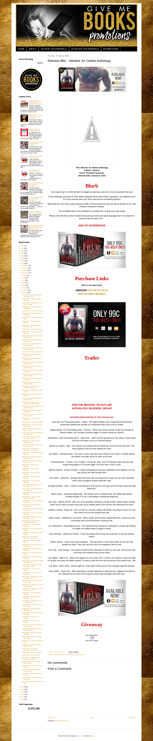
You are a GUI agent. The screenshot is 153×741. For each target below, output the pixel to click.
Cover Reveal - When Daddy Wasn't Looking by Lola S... (32, 517)
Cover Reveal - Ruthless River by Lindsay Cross (31, 505)
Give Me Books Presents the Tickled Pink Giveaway (36, 184)
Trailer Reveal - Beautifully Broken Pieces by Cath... (31, 326)
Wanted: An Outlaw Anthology (76, 654)
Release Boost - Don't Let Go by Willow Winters (31, 662)
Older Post (132, 717)
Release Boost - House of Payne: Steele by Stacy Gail (35, 116)
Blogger (92, 736)
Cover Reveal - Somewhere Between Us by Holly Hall (32, 433)
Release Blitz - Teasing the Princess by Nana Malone (32, 629)
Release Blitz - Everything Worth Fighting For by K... (31, 597)
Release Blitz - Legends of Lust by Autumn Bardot (31, 645)
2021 (22, 258)
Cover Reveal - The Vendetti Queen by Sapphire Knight (32, 565)
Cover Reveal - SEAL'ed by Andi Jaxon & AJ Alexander (31, 437)
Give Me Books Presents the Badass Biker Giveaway (36, 199)
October (24, 270)
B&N (81, 293)
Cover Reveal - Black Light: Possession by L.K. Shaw (30, 649)
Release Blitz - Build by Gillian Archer (32, 352)
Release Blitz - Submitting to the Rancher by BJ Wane (31, 658)
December (25, 265)
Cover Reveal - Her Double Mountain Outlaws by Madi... (32, 406)
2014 (22, 696)
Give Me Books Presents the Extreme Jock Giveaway (36, 143)
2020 (22, 261)
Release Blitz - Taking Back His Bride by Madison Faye (32, 577)
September (25, 273)
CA (100, 290)
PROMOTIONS (110, 49)
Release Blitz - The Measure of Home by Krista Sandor (32, 561)
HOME (21, 49)
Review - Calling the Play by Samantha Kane (36, 212)
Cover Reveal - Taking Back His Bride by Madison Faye (32, 589)
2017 (22, 689)
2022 (22, 256)
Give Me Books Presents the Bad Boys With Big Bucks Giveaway (36, 227)
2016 (22, 692)
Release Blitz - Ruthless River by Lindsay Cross (31, 355)
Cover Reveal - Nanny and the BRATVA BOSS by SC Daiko (31, 403)
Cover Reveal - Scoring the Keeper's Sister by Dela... (32, 489)
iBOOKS (101, 293)
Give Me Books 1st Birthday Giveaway (34, 130)
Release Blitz (61, 654)
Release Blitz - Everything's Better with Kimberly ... (31, 307)
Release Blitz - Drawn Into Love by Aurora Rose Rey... (32, 348)
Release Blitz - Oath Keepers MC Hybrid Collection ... (31, 383)
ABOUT (32, 49)
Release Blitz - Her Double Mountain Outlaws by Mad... (32, 375)
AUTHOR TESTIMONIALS (54, 49)
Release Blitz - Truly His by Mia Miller (32, 422)
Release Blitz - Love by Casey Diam (32, 329)
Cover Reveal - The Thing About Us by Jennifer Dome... (32, 485)
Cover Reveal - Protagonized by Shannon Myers (31, 670)
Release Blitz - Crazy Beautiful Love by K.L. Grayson (32, 303)
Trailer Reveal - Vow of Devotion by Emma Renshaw (32, 445)
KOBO (89, 293)
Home (92, 717)
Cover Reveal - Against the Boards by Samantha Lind (32, 295)
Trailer (66, 654)
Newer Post (51, 717)
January (24, 292)
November (25, 268)
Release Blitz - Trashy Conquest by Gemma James (32, 415)
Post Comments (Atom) (62, 721)
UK (95, 290)
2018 (22, 687)
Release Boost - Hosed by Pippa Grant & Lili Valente (31, 497)
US (89, 290)
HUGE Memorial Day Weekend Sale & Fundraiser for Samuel (35, 102)
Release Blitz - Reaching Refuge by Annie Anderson (32, 359)
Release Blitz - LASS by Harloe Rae (32, 311)
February (25, 290)
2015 (22, 694)
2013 (22, 699)
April (23, 285)
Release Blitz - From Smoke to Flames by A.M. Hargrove (30, 449)
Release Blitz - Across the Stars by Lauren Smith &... (32, 461)
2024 (22, 251)
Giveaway (55, 654)
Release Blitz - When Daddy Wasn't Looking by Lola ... (32, 457)
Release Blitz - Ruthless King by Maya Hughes (31, 609)
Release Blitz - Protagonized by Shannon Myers (31, 441)
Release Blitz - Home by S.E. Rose (32, 652)
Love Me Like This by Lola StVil (31, 655)
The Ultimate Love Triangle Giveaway (34, 171)
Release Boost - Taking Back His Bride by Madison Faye (31, 521)
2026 (22, 246)
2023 (22, 253)
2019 (22, 263)
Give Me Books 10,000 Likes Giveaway (35, 156)
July (23, 278)
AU (106, 290)
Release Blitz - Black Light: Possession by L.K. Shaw (30, 537)
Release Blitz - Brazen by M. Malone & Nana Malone (32, 344)
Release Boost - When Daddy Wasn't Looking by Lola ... (32, 336)
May (23, 283)
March (24, 288)
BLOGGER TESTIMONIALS (85, 49)
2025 (22, 248)
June (23, 280)
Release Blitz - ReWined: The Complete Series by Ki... (30, 386)
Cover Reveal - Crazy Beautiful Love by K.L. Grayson (32, 429)
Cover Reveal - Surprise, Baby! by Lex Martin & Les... (31, 601)
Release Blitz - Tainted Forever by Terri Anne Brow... (31, 366)
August (24, 275)
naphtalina (80, 736)
